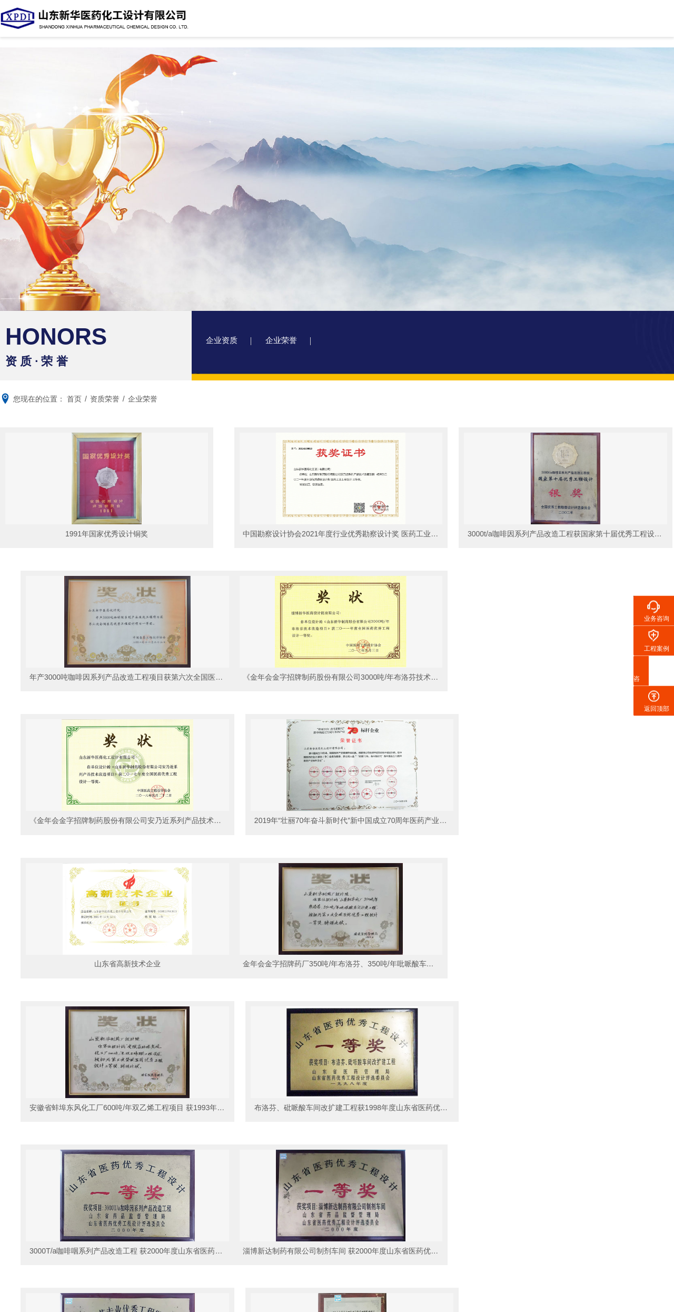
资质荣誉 (410, 23)
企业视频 (91, 1161)
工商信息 (91, 1114)
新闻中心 (468, 23)
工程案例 (352, 23)
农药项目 (166, 1129)
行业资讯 (250, 1164)
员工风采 (25, 1215)
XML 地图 (337, 1301)
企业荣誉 (286, 342)
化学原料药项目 (177, 1098)
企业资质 (223, 342)
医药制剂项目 (174, 1145)
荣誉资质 (91, 1129)
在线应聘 (25, 1231)
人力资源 (526, 23)
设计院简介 (294, 23)
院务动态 (250, 1148)
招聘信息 (25, 1246)
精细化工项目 (174, 1114)
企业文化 (91, 1145)
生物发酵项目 (174, 1161)
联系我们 (584, 23)
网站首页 (235, 23)
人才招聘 (25, 1199)
